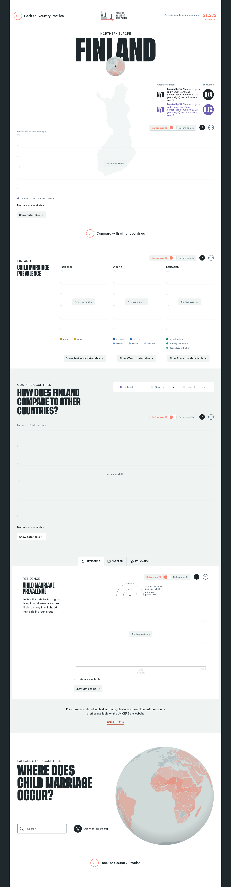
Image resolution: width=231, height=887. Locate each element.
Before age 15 (186, 127)
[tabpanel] (115, 632)
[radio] (159, 128)
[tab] (91, 561)
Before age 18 (159, 127)
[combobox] (131, 387)
